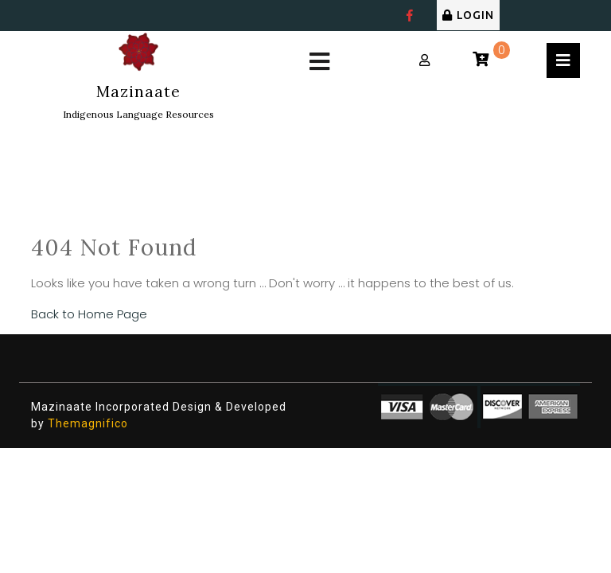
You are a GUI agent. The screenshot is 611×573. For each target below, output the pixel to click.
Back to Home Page (89, 314)
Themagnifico (86, 423)
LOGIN (468, 15)
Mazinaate (138, 91)
